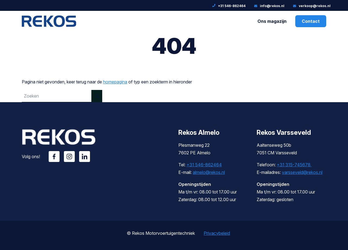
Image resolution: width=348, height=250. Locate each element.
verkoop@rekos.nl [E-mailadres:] (315, 6)
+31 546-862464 (204, 164)
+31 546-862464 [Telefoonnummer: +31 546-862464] (232, 6)
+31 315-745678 (294, 164)
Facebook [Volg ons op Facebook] (54, 156)
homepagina (115, 82)
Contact (311, 21)
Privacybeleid (217, 233)
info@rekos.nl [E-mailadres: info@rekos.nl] (272, 6)
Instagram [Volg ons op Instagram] (69, 156)
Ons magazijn (272, 21)
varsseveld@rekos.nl (302, 172)
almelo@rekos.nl (209, 172)
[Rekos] (49, 27)
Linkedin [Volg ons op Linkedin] (84, 156)
